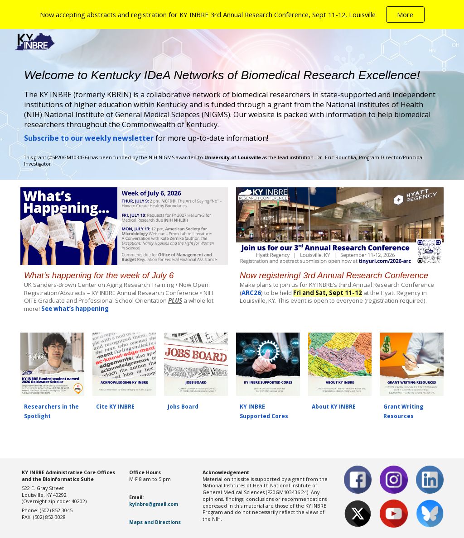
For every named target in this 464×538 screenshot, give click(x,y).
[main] (232, 105)
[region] (232, 14)
